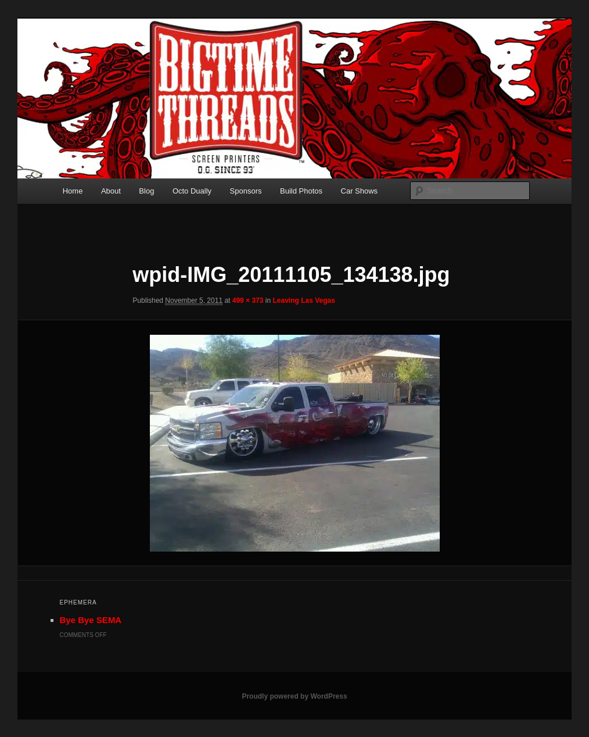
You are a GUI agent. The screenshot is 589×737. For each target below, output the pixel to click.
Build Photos (301, 191)
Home (73, 191)
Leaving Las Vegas (304, 300)
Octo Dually (192, 191)
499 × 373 (248, 300)
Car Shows (359, 191)
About (111, 191)
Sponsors (246, 191)
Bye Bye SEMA (91, 620)
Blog (146, 191)
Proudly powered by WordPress (294, 696)
